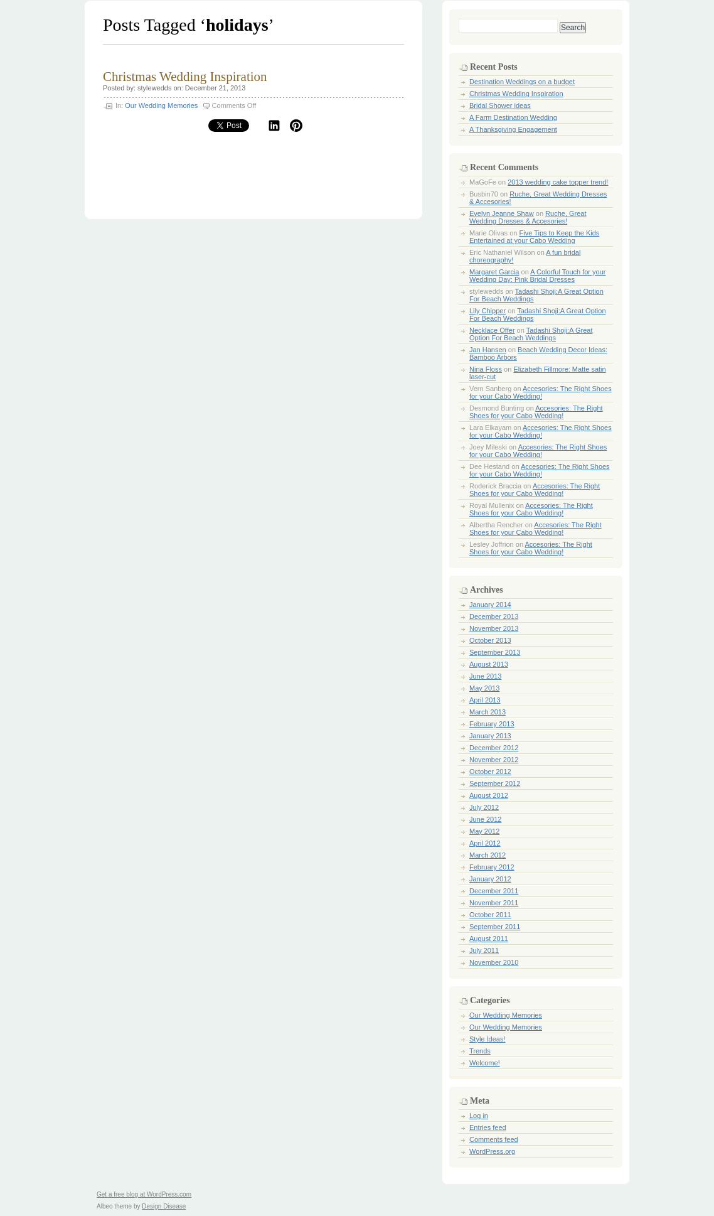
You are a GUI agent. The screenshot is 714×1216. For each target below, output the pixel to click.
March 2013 (487, 712)
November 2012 (493, 759)
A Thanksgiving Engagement (513, 129)
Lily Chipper (487, 311)
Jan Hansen (487, 349)
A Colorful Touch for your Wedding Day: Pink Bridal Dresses (537, 275)
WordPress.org (492, 1151)
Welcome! (484, 1063)
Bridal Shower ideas (500, 105)
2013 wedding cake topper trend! (558, 182)
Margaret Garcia (494, 272)
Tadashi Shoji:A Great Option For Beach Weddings (531, 334)
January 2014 (490, 604)
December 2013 (493, 616)
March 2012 (487, 855)
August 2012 (488, 795)
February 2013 (491, 724)
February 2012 (491, 867)
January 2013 (490, 736)
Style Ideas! (487, 1039)
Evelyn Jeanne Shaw (501, 213)
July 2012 (484, 807)
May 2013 (484, 688)
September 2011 (494, 926)
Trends (480, 1051)
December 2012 (493, 747)
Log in (478, 1115)
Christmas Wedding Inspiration (185, 76)
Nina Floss (485, 369)
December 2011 (493, 891)
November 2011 (493, 903)
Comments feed (493, 1139)
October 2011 (490, 914)
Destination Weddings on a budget (522, 81)
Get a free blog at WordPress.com (144, 1194)
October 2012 (490, 771)
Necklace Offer (492, 330)
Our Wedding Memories (161, 105)
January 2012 (490, 879)
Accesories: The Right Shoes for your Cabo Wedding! (540, 392)
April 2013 (485, 700)
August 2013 (488, 664)
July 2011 (484, 950)
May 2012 (484, 831)
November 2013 (493, 628)
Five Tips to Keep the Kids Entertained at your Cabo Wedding (534, 236)
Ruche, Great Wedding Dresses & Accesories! (528, 217)
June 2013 (485, 676)
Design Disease (164, 1206)
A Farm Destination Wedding (513, 117)
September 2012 (494, 783)
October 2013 (490, 640)
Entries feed (487, 1127)
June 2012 (485, 819)
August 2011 (488, 938)
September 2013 (494, 652)
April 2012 (485, 843)
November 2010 (493, 962)
